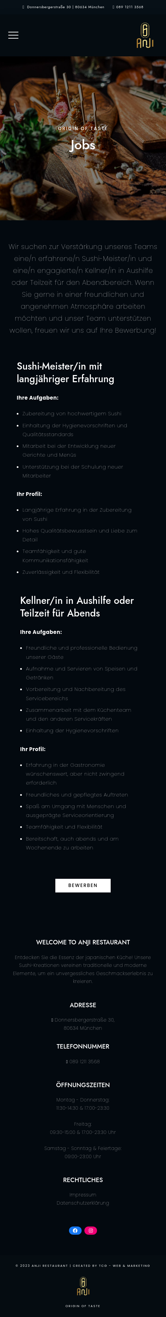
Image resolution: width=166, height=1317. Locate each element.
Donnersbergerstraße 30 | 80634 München (66, 7)
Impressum (83, 1195)
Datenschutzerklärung (83, 1203)
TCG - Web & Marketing (125, 1266)
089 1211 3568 (129, 7)
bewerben (83, 885)
